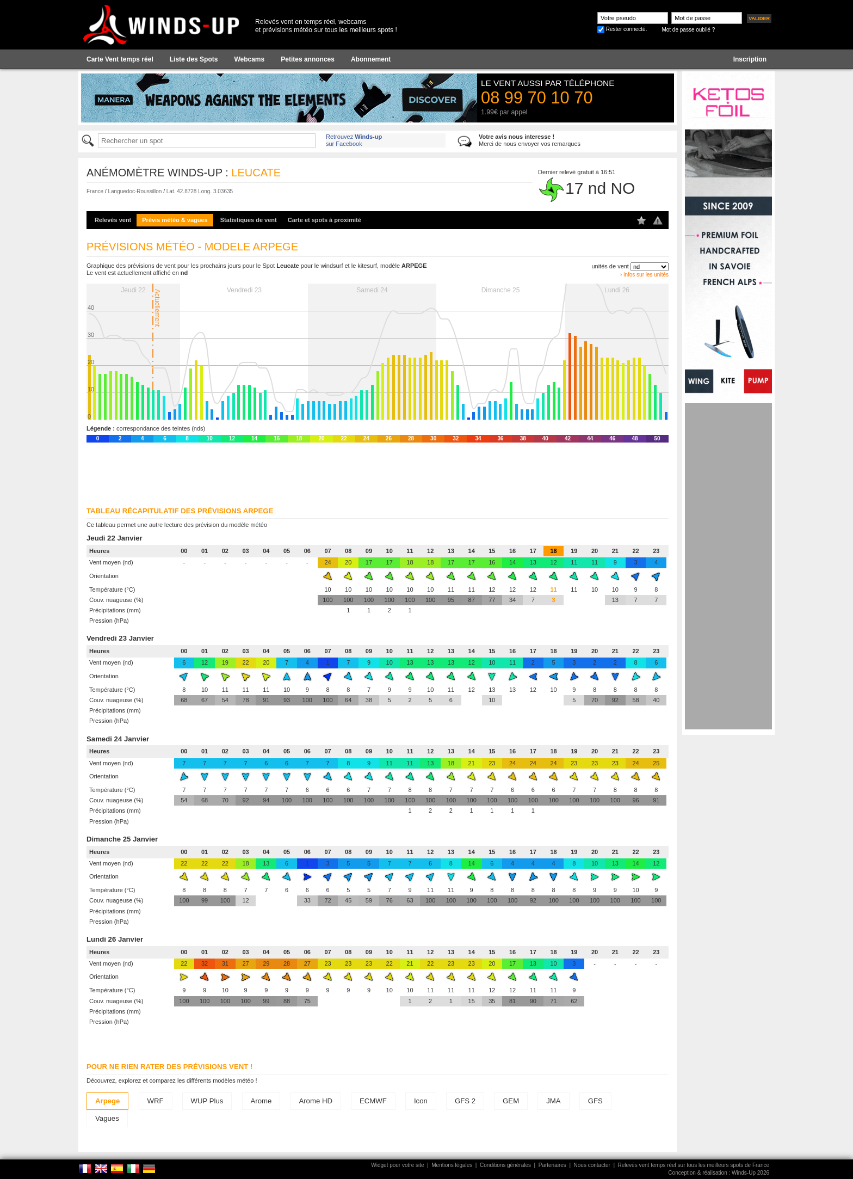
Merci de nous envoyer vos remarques (529, 140)
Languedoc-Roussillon (135, 191)
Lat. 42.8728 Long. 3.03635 (199, 191)
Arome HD (315, 1101)
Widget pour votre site (397, 1165)
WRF (155, 1101)
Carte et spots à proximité (324, 220)
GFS (595, 1101)
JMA (553, 1101)
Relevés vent (113, 220)
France (94, 191)
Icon (421, 1101)
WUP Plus (207, 1101)
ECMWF (373, 1101)
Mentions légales (451, 1165)
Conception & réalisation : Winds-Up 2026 (718, 1173)
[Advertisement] (728, 566)
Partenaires (552, 1165)
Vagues (107, 1118)
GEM (511, 1101)
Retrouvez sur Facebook (354, 140)
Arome (261, 1101)
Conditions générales (505, 1165)
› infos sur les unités (644, 275)
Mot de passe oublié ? (688, 30)
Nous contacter (592, 1165)
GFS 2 (465, 1101)
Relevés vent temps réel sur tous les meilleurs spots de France (693, 1165)
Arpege (107, 1101)
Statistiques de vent (248, 220)
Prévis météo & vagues (174, 220)
